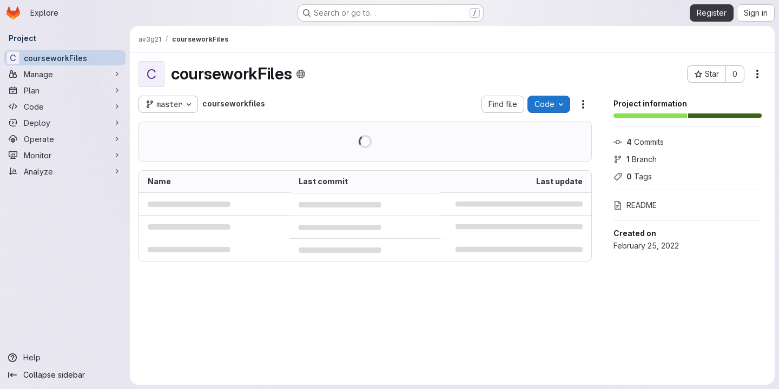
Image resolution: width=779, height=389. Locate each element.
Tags (632, 176)
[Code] (65, 106)
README (635, 205)
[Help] (65, 357)
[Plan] (65, 90)
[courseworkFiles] (65, 57)
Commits (638, 141)
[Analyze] (65, 171)
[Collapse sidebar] (65, 375)
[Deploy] (65, 122)
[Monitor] (65, 155)
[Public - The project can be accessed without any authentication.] (300, 74)
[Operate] (65, 138)
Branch (635, 159)
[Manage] (65, 74)
